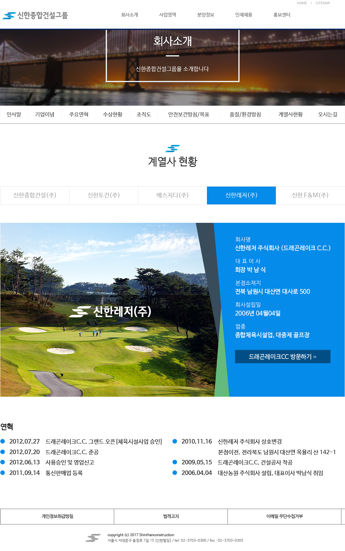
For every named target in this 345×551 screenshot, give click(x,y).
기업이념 (44, 115)
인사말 (14, 115)
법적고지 (171, 516)
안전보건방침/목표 (188, 115)
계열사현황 (291, 115)
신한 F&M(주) (310, 195)
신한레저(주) (241, 195)
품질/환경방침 (245, 115)
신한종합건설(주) (35, 195)
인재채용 (243, 15)
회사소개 (129, 15)
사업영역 (167, 15)
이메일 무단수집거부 (284, 516)
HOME (302, 3)
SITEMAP (323, 3)
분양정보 (205, 15)
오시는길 (327, 115)
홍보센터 (281, 15)
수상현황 (112, 115)
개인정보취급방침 (57, 516)
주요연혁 (79, 115)
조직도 (144, 115)
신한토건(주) (104, 195)
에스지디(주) (172, 195)
